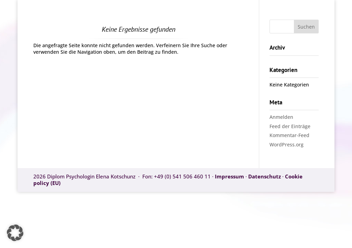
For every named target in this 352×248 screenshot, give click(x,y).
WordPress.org (287, 144)
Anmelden (281, 117)
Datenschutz (264, 176)
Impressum (230, 176)
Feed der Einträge (290, 126)
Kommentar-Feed (289, 135)
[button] (15, 233)
